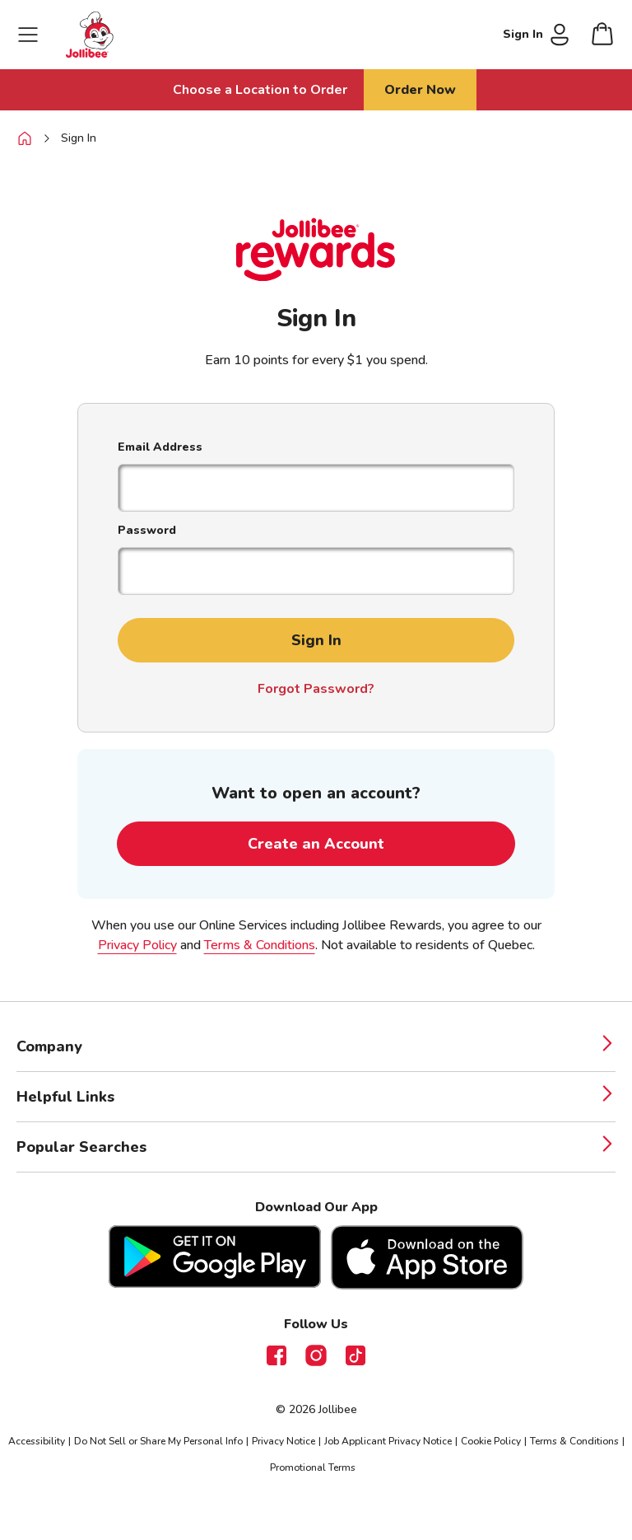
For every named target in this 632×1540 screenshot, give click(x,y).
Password (147, 530)
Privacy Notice (283, 1441)
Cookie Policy (491, 1441)
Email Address (160, 447)
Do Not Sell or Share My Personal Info (158, 1441)
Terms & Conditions (259, 945)
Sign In (78, 138)
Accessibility (36, 1441)
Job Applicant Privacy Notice (388, 1441)
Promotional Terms (313, 1467)
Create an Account (316, 844)
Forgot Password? (316, 689)
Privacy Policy (137, 945)
